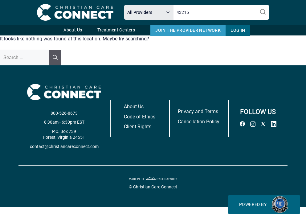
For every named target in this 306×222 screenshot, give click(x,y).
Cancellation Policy (198, 122)
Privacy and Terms (198, 111)
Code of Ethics (139, 117)
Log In (238, 30)
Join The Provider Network (188, 30)
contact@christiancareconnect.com (64, 146)
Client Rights (137, 127)
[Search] (55, 57)
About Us (72, 30)
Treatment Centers (116, 30)
